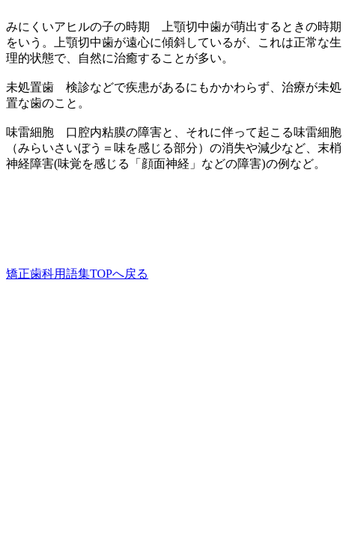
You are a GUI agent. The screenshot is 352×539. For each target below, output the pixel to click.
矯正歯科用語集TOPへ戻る (77, 273)
